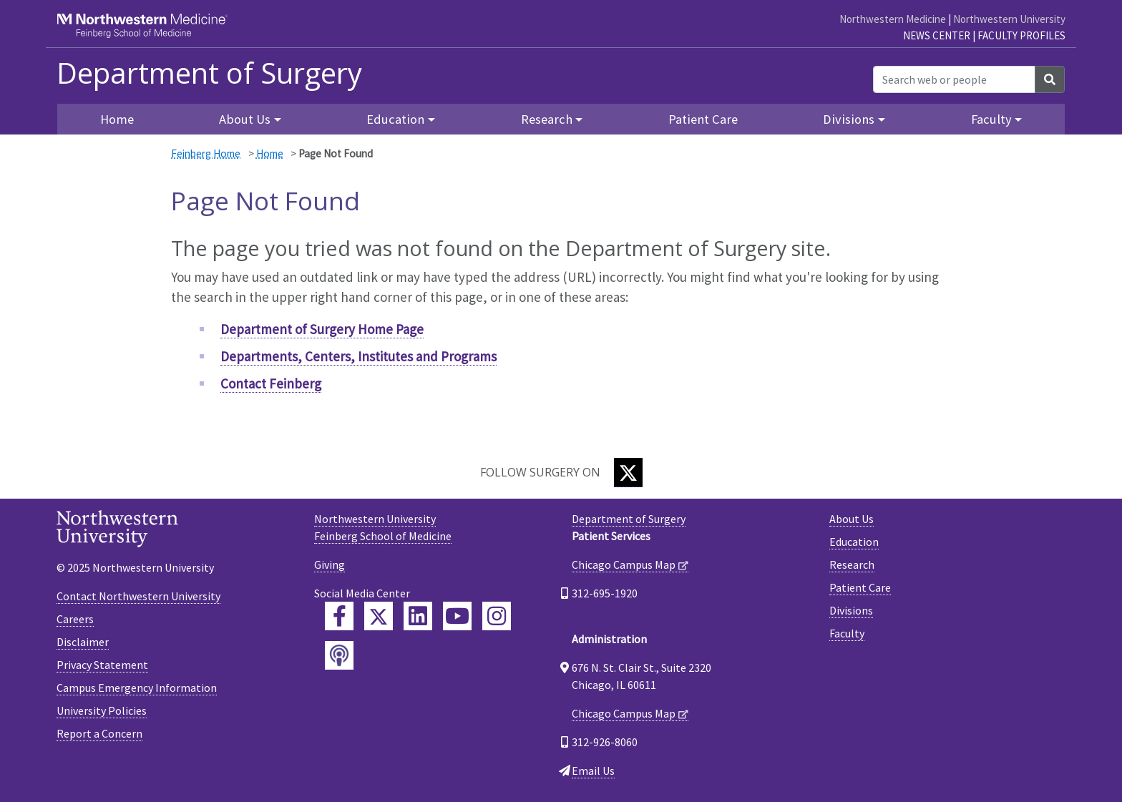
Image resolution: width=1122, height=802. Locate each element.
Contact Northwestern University (138, 596)
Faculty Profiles (1021, 35)
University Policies (102, 710)
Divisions (851, 610)
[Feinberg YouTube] (457, 616)
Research (851, 564)
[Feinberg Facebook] (339, 616)
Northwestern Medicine (892, 19)
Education (854, 541)
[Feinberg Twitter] (378, 616)
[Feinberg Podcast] (339, 655)
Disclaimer (83, 642)
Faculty (846, 633)
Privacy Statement (102, 664)
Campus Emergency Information (137, 687)
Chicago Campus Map (623, 564)
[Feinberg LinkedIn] (418, 616)
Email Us (593, 770)
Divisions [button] (848, 119)
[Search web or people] (954, 79)
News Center (936, 35)
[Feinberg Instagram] (496, 616)
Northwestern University (1009, 19)
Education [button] (395, 119)
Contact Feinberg (270, 383)
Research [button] (546, 119)
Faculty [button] (991, 119)
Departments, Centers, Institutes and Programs (358, 356)
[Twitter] (628, 472)
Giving (329, 564)
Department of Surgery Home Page (322, 329)
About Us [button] (244, 119)
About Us (851, 519)
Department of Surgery (209, 73)
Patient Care (703, 119)
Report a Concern (99, 733)
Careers (75, 619)
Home (269, 153)
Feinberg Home (205, 153)
